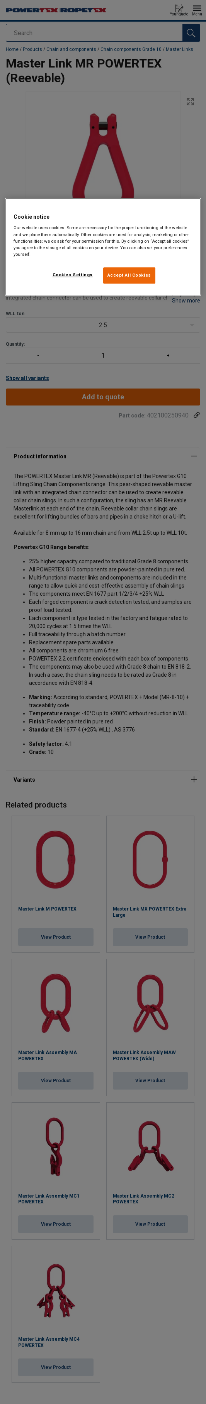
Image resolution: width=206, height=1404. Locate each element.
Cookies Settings (73, 274)
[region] (103, 247)
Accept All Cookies (129, 275)
